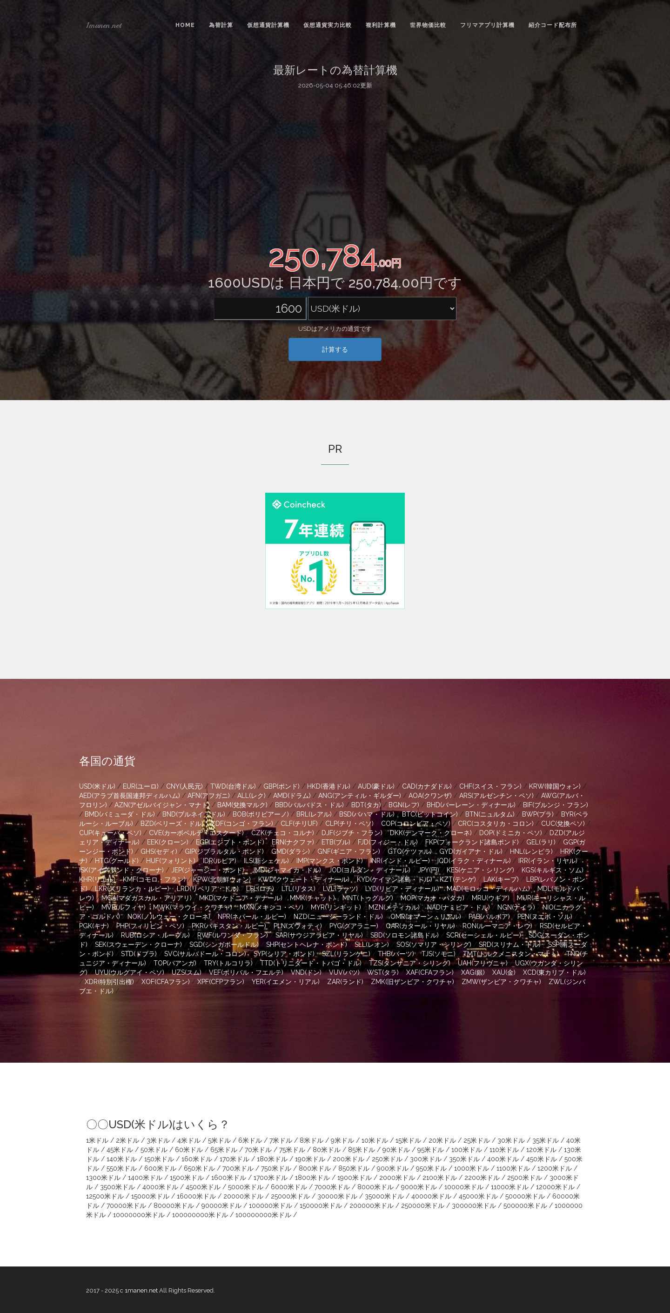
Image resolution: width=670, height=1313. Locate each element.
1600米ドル (228, 1177)
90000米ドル (221, 1205)
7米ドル (280, 1140)
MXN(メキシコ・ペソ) (271, 907)
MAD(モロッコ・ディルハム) (488, 888)
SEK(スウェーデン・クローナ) (138, 944)
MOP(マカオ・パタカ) (432, 898)
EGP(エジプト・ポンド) (230, 842)
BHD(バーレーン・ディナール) (471, 805)
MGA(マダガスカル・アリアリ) (146, 898)
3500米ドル (117, 1187)
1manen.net (103, 25)
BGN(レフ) (404, 805)
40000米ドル (431, 1196)
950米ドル (431, 1168)
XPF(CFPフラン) (220, 981)
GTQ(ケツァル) (410, 851)
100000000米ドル (200, 1215)
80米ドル (327, 1149)
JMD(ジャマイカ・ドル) (286, 870)
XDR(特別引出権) (109, 981)
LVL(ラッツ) (340, 888)
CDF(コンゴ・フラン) (242, 823)
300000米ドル (474, 1205)
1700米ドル (271, 1177)
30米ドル (511, 1140)
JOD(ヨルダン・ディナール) (369, 870)
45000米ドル (478, 1196)
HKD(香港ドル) (328, 786)
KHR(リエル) (97, 879)
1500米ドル (187, 1177)
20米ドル (442, 1140)
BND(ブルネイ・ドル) (193, 814)
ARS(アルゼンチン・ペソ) (496, 795)
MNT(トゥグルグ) (367, 898)
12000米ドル (555, 1187)
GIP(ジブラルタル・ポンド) (224, 851)
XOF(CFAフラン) (165, 981)
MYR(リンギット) (336, 907)
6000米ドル (289, 1187)
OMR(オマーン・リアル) (425, 916)
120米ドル (541, 1149)
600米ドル (160, 1168)
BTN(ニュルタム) (490, 814)
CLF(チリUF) (299, 823)
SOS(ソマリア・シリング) (433, 944)
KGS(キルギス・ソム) (552, 870)
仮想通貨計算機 (268, 25)
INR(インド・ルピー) (400, 860)
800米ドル (315, 1168)
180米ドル (272, 1159)
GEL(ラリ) (541, 842)
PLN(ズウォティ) (298, 926)
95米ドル (430, 1149)
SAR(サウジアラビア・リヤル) (319, 935)
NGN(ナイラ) (516, 907)
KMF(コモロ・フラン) (154, 879)
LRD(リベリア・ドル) (208, 888)
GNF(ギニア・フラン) (348, 851)
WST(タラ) (383, 972)
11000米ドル (510, 1187)
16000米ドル (196, 1196)
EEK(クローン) (167, 842)
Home (185, 25)
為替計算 (221, 25)
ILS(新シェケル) (266, 860)
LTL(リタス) (298, 888)
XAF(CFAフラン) (430, 972)
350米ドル (464, 1159)
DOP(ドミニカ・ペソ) (510, 833)
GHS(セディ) (159, 851)
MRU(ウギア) (490, 898)
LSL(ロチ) (260, 888)
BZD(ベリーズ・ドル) (172, 823)
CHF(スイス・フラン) (490, 786)
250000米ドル (422, 1205)
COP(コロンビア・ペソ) (415, 823)
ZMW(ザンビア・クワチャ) (501, 981)
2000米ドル (397, 1177)
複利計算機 (381, 25)
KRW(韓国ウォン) (555, 786)
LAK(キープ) (501, 879)
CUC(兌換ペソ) (563, 823)
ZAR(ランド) (345, 981)
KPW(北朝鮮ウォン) (222, 879)
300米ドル (426, 1159)
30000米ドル (337, 1196)
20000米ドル (243, 1196)
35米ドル (545, 1140)
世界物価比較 (428, 25)
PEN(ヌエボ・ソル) (544, 916)
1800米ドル (312, 1177)
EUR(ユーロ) (141, 786)
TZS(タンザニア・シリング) (409, 963)
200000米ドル (371, 1205)
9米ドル (342, 1140)
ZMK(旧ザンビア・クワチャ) (412, 981)
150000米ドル (321, 1205)
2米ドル (127, 1140)
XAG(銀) (473, 972)
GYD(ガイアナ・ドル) (470, 851)
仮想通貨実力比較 (327, 25)
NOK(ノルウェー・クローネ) (168, 916)
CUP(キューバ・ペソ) (110, 833)
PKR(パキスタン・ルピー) (229, 926)
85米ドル (361, 1149)
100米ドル (466, 1149)
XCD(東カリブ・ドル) (554, 972)
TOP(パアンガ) (175, 963)
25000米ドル (290, 1196)
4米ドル (189, 1140)
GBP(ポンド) (281, 786)
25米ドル (476, 1140)
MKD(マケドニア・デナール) (240, 898)
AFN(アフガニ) (209, 795)
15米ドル (408, 1140)
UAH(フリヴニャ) (483, 963)
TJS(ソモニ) (439, 954)
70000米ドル (126, 1205)
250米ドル (387, 1159)
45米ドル (120, 1149)
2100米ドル (439, 1177)
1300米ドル (103, 1177)
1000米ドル (471, 1168)
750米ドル (276, 1168)
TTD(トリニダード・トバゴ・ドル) (311, 963)
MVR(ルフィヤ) (123, 907)
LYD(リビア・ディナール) (402, 888)
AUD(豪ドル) (376, 786)
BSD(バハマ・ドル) (367, 814)
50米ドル (154, 1149)
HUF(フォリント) (170, 860)
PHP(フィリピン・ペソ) (150, 926)
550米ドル (122, 1168)
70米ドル (258, 1149)
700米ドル (238, 1168)
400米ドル (503, 1159)
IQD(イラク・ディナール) (474, 860)
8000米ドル (375, 1187)
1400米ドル (145, 1177)
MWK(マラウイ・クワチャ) (192, 907)
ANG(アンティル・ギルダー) (359, 795)
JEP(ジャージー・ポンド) (207, 870)
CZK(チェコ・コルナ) (282, 833)
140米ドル (122, 1159)
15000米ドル (150, 1196)
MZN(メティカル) (394, 907)
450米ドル (541, 1159)
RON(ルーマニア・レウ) (497, 926)
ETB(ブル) (336, 842)
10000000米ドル (139, 1215)
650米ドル (199, 1168)
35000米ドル (384, 1196)
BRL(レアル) (314, 814)
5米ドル (219, 1140)
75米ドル (292, 1149)
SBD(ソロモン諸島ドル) (404, 935)
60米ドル (189, 1149)
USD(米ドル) (97, 786)
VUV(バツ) (344, 972)
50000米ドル (525, 1196)
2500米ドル (524, 1177)
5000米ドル (245, 1187)
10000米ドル (463, 1187)
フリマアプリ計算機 (487, 25)
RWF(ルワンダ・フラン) (232, 935)
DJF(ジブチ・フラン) (352, 833)
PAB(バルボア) (489, 916)
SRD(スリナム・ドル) (510, 944)
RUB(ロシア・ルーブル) (155, 935)
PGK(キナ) (94, 926)
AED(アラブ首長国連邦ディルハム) (129, 795)
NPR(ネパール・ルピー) (252, 916)
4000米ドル (160, 1187)
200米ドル (348, 1159)
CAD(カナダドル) (427, 786)
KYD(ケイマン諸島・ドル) (394, 879)
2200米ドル (482, 1177)
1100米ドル (513, 1168)
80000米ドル (174, 1205)
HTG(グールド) (117, 860)
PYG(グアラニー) (353, 926)
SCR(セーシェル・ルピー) (483, 935)
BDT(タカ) (366, 805)
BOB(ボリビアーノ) (261, 814)
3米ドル (158, 1140)
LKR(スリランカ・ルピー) (132, 888)
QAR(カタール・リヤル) (420, 926)
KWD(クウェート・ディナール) (303, 879)
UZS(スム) (186, 972)
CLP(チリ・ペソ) (349, 823)
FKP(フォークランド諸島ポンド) (472, 842)
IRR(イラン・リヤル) (547, 860)
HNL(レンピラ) (531, 851)
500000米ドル (525, 1205)
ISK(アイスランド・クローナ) (121, 870)
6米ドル (250, 1140)
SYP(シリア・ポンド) (284, 954)
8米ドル (311, 1140)
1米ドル (97, 1140)
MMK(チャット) (312, 898)
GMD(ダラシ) (290, 851)
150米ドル (159, 1159)
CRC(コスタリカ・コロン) (496, 823)
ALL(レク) (251, 795)
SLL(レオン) (372, 944)
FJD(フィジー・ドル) (388, 842)
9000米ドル (419, 1187)
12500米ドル (105, 1196)
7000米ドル (332, 1187)
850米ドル (353, 1168)
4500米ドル (203, 1187)
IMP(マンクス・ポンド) (329, 860)
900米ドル (393, 1168)
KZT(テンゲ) (458, 879)
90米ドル (396, 1149)
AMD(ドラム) (292, 795)
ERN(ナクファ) (293, 842)
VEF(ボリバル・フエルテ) (246, 972)
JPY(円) (428, 870)
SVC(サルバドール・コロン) (205, 954)
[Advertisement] (335, 164)
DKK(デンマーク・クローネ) (431, 833)
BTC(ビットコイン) (430, 814)
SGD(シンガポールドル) (224, 944)
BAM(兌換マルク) (242, 805)
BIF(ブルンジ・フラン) (555, 805)
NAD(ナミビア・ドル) (458, 907)
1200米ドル (554, 1168)
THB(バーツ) (396, 954)
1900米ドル (354, 1177)
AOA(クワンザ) (430, 795)
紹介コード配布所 (553, 25)
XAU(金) (504, 972)
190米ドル (310, 1159)
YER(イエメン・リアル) (286, 981)
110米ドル (504, 1149)
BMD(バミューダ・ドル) (120, 814)
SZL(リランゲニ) (346, 954)
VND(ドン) (306, 972)
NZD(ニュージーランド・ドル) (338, 916)
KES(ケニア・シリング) (480, 870)
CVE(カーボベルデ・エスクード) (196, 833)
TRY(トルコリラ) (228, 963)
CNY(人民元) (184, 786)
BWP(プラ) (538, 814)
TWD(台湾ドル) (233, 786)
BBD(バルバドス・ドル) (309, 805)
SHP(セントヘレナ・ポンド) (306, 944)
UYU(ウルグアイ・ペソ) (129, 972)
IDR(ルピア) (219, 860)
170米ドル (234, 1159)
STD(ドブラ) (139, 954)
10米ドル (375, 1140)
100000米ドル (270, 1205)
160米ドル (196, 1159)
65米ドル (223, 1149)
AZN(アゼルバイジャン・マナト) (162, 805)
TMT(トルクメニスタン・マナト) (511, 954)
